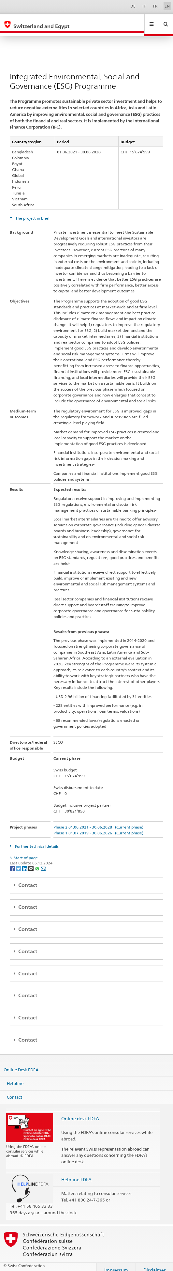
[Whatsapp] (38, 862)
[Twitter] (19, 862)
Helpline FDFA (76, 1173)
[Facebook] (13, 862)
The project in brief (32, 211)
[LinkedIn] (25, 862)
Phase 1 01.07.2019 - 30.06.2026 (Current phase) (98, 827)
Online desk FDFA (80, 1112)
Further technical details (36, 840)
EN (167, 6)
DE (133, 6)
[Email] (43, 862)
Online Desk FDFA (21, 1063)
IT (144, 6)
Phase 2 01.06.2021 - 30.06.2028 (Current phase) (98, 821)
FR (155, 6)
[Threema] (31, 862)
